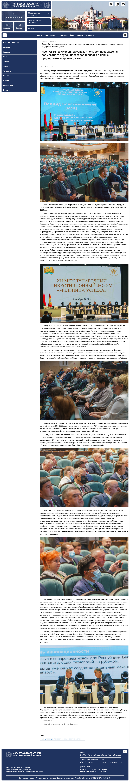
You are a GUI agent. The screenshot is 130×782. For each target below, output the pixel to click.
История (6, 76)
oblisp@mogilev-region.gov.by (111, 762)
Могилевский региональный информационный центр (24, 771)
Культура (6, 52)
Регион (80, 35)
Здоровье (6, 66)
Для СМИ (90, 35)
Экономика (50, 35)
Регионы (6, 61)
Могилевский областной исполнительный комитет (25, 5)
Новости (53, 41)
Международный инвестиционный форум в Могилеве (62, 739)
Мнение (6, 81)
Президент (7, 90)
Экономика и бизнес (11, 43)
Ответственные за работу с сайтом (18, 767)
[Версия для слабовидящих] (123, 4)
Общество (7, 47)
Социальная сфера (66, 35)
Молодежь (7, 71)
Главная (44, 41)
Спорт (5, 57)
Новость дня (8, 85)
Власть (39, 35)
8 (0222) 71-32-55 (86, 762)
